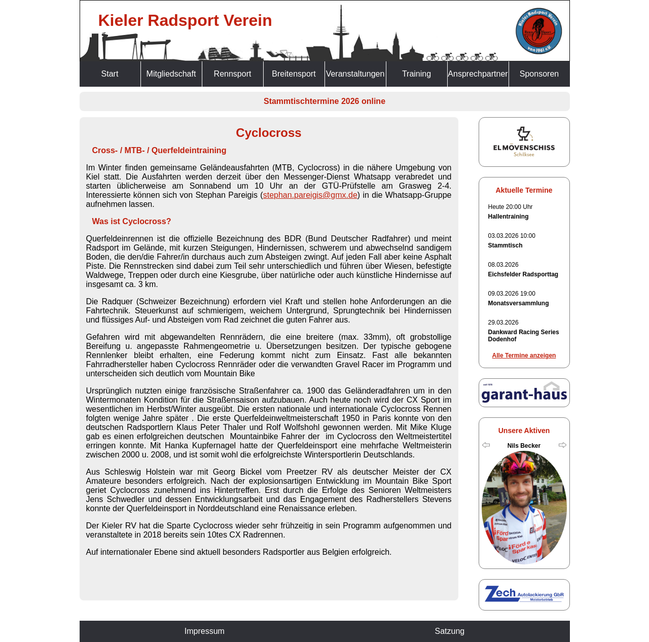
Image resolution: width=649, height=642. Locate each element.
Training (416, 73)
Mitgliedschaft (171, 73)
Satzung (449, 631)
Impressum (205, 631)
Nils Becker (524, 445)
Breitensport (293, 73)
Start (110, 73)
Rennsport (232, 73)
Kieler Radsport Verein (185, 20)
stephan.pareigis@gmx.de (310, 195)
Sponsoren (539, 73)
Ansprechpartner (478, 73)
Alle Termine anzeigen (524, 355)
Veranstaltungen (355, 73)
